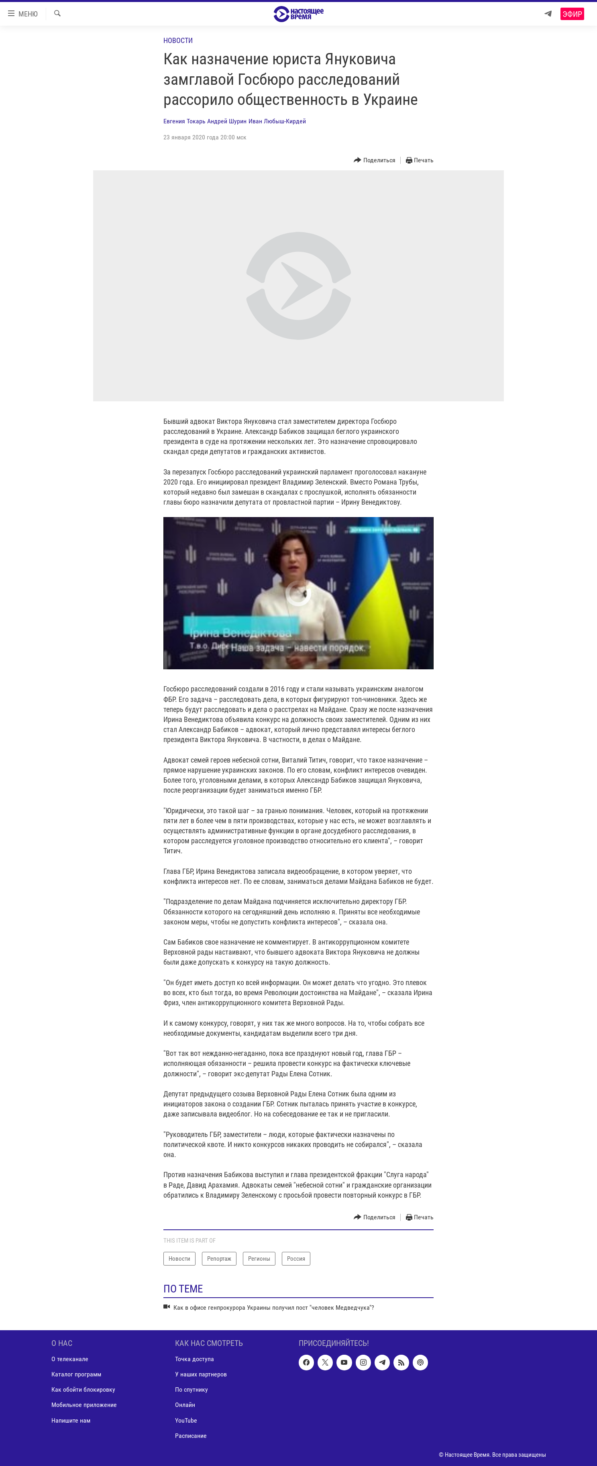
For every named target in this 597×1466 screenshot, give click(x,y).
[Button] (374, 160)
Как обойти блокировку (83, 1390)
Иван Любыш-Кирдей (277, 121)
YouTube (186, 1420)
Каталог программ (76, 1374)
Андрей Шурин (227, 121)
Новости (178, 40)
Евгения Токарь (184, 121)
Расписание (191, 1435)
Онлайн (185, 1405)
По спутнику (191, 1390)
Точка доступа (194, 1359)
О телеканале (69, 1359)
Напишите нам (70, 1420)
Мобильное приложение (84, 1405)
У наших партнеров (201, 1374)
